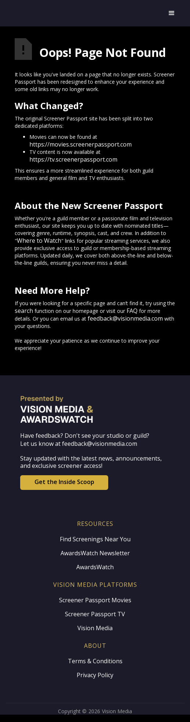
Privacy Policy (95, 675)
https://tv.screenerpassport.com (73, 159)
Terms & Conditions (95, 661)
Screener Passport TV (95, 614)
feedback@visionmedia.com (125, 318)
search (24, 311)
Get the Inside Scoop (64, 482)
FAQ (132, 311)
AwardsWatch (95, 567)
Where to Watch (39, 241)
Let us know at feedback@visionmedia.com (78, 443)
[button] (172, 13)
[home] (88, 13)
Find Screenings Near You (95, 539)
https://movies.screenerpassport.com (80, 144)
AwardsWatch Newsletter (95, 553)
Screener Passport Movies (95, 600)
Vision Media (95, 628)
